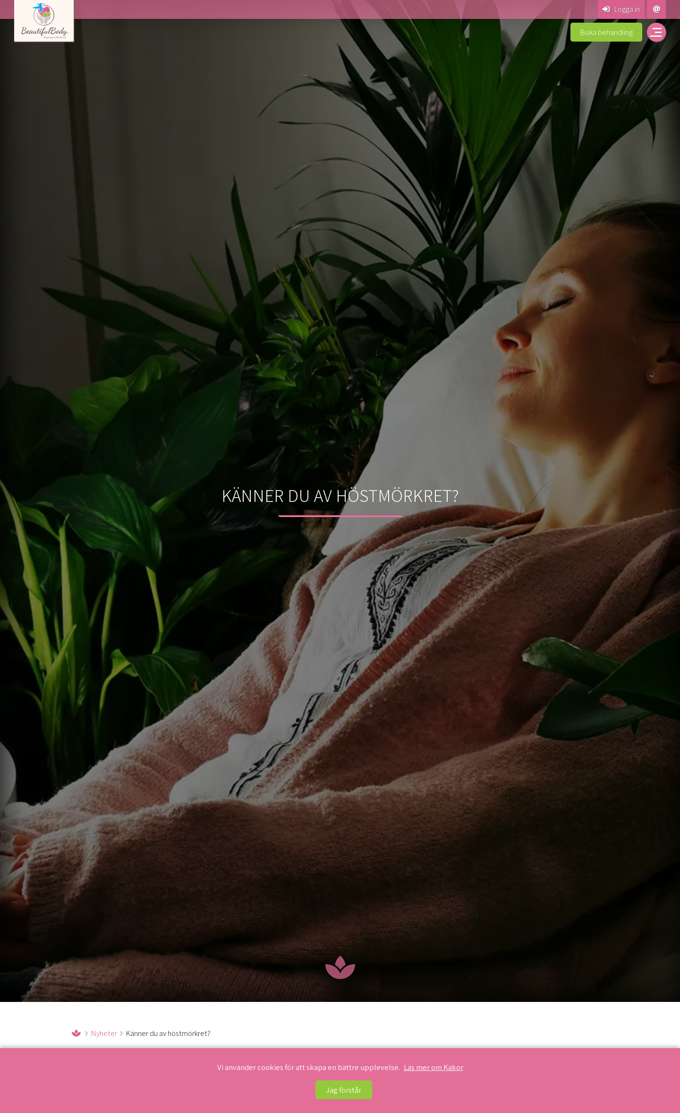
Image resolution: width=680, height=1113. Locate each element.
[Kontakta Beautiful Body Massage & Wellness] (656, 9)
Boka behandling (606, 32)
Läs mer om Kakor (433, 1067)
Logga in (621, 9)
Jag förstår (343, 1090)
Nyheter (104, 1033)
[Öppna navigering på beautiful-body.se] (656, 32)
